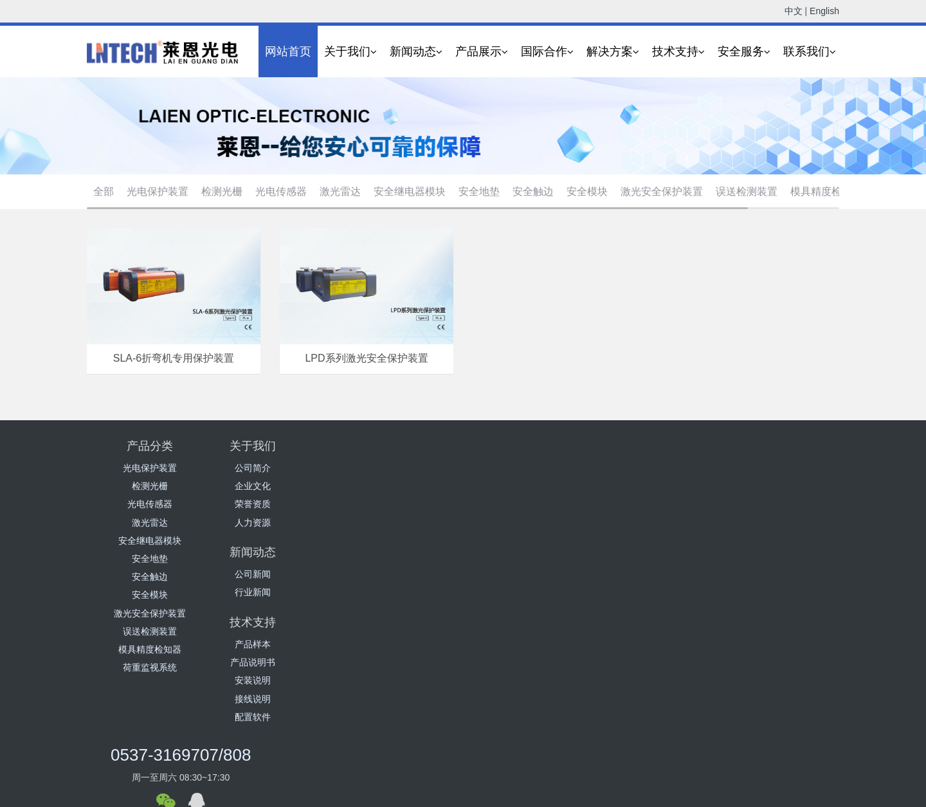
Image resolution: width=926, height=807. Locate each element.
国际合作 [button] (547, 51)
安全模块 (587, 191)
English (824, 11)
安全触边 (533, 191)
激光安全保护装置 (662, 191)
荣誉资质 (275, 504)
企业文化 (275, 486)
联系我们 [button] (809, 51)
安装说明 (526, 504)
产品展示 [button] (481, 51)
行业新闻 (401, 486)
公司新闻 (401, 468)
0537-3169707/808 (682, 454)
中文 (794, 11)
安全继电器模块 (410, 191)
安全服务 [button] (744, 51)
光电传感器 (281, 191)
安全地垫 (479, 191)
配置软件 (526, 540)
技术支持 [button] (678, 51)
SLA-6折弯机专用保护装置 (173, 358)
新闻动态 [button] (416, 51)
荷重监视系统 (150, 667)
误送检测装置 (746, 191)
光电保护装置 (157, 191)
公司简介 (275, 468)
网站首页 (288, 51)
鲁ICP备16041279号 (453, 798)
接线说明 (526, 522)
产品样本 (526, 468)
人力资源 (275, 522)
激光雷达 (340, 191)
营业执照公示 (523, 798)
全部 (103, 191)
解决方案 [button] (612, 51)
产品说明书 (526, 486)
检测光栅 (221, 191)
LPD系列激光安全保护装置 (366, 358)
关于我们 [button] (350, 51)
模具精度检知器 (826, 191)
